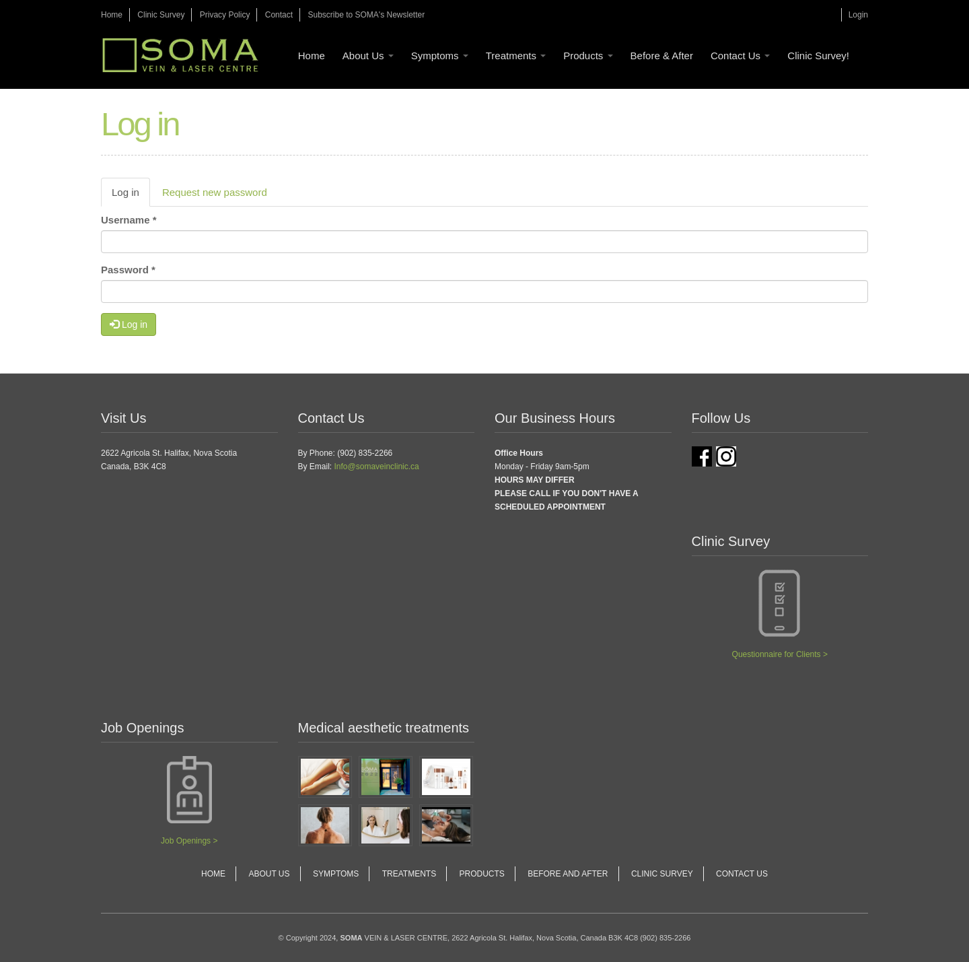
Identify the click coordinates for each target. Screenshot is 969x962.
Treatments (516, 55)
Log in (131, 196)
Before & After (662, 55)
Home (111, 15)
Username (129, 220)
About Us (368, 55)
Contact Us (740, 55)
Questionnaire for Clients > (780, 654)
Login (858, 15)
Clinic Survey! (818, 55)
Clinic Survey (160, 15)
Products (587, 55)
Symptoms (439, 55)
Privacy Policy (225, 15)
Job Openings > (189, 841)
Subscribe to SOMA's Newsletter (366, 15)
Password (128, 269)
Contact (279, 15)
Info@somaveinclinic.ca (376, 466)
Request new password (214, 192)
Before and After (568, 874)
